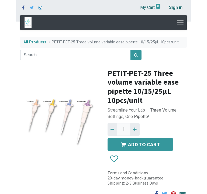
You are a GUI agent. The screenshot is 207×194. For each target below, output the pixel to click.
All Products (34, 42)
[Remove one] (112, 129)
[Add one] (134, 129)
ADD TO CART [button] (140, 144)
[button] (114, 159)
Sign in (175, 7)
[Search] (136, 55)
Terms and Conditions (128, 172)
